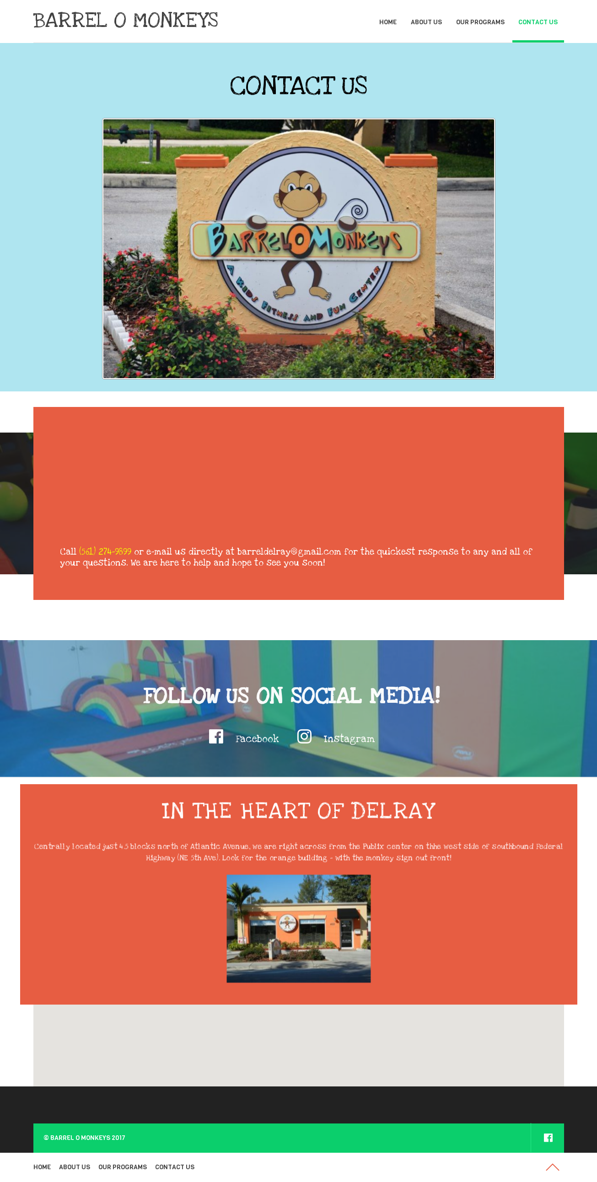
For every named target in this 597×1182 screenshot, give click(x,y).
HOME (388, 22)
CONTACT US (538, 22)
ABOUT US (426, 22)
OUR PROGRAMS (480, 22)
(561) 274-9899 (105, 552)
